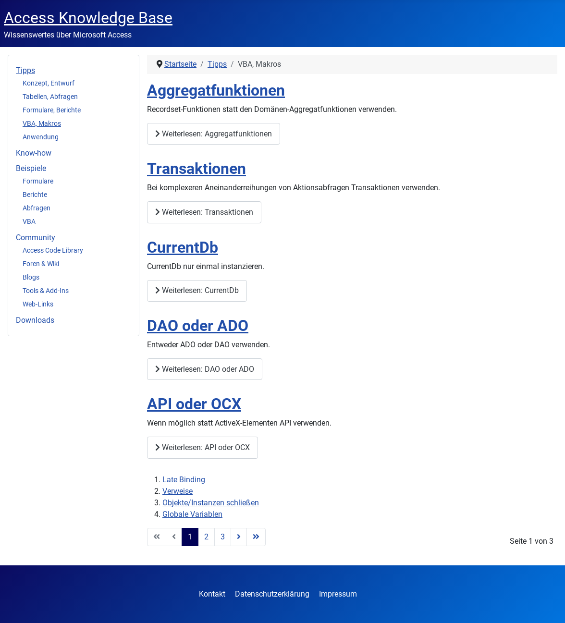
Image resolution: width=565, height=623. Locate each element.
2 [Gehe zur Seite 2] (206, 536)
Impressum (338, 594)
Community (35, 237)
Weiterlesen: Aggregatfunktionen (213, 133)
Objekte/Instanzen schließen (210, 502)
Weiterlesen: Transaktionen (204, 212)
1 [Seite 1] (190, 536)
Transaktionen (196, 169)
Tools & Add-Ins (46, 290)
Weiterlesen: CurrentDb (197, 290)
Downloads (35, 320)
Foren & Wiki (41, 264)
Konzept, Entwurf (48, 83)
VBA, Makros (42, 123)
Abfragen (36, 208)
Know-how (33, 153)
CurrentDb (182, 248)
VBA (29, 221)
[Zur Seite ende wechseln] (256, 537)
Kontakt (212, 594)
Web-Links (38, 304)
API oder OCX (194, 404)
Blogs (31, 277)
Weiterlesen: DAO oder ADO (204, 369)
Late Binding (183, 479)
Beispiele (31, 168)
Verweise (177, 491)
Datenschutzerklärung (272, 594)
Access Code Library (53, 250)
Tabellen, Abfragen (50, 96)
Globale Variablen (192, 514)
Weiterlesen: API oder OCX (202, 447)
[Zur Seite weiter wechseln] (239, 537)
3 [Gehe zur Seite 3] (223, 536)
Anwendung (41, 137)
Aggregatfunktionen (216, 90)
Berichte (35, 194)
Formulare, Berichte (52, 110)
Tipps (25, 70)
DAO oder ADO (197, 326)
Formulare (38, 181)
